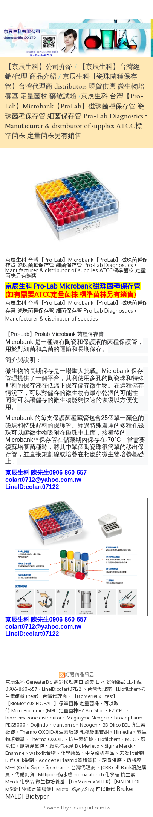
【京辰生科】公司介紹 (39, 67)
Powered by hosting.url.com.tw (76, 808)
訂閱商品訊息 (79, 674)
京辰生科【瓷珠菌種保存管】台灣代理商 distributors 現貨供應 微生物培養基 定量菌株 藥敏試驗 (75, 86)
